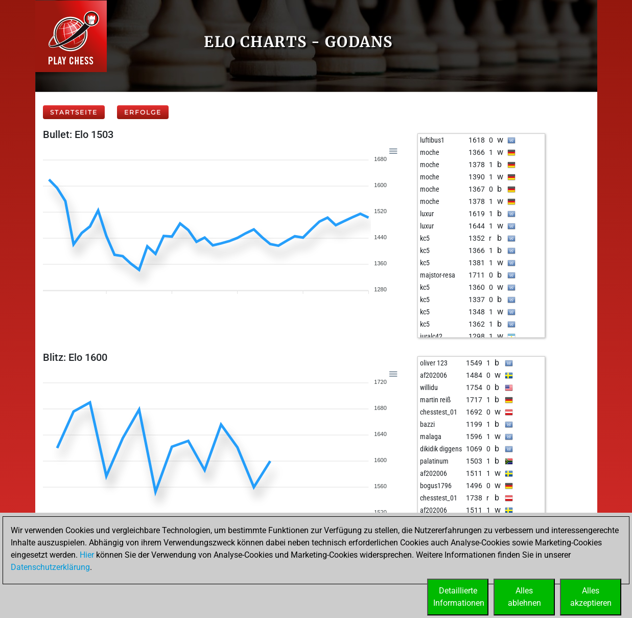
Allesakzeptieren (591, 597)
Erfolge (142, 112)
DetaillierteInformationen (458, 597)
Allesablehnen (524, 597)
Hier (87, 555)
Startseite (74, 112)
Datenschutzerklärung (50, 567)
